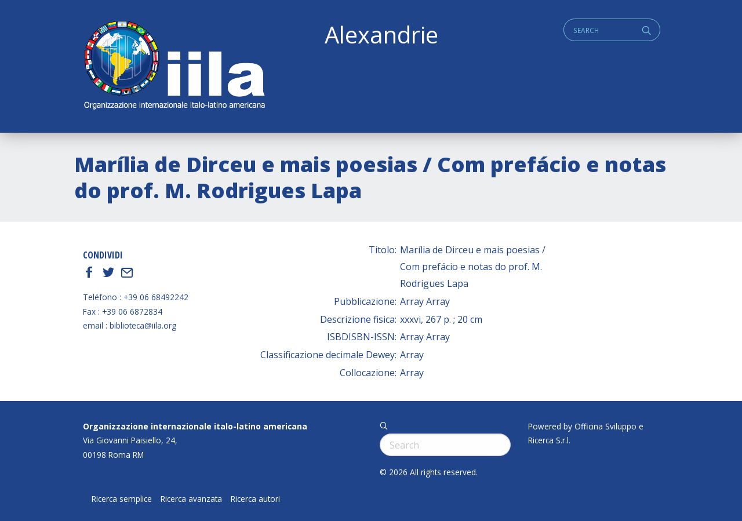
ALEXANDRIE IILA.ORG (174, 66)
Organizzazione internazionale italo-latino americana (195, 426)
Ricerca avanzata (191, 499)
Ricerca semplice (122, 499)
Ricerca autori (255, 499)
